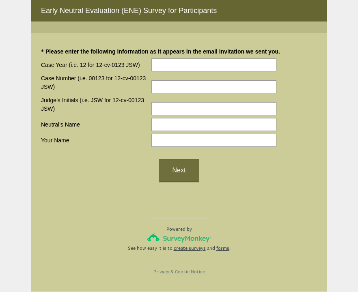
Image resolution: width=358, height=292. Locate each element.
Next (179, 170)
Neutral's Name (60, 124)
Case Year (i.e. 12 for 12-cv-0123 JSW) (90, 65)
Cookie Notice (190, 271)
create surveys (190, 248)
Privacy (161, 271)
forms (222, 248)
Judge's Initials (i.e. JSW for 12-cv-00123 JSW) (92, 104)
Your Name (55, 140)
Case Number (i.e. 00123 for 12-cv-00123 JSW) (93, 82)
